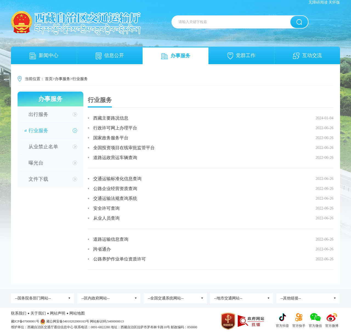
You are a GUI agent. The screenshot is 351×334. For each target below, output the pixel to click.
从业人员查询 (106, 218)
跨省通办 (102, 249)
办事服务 (175, 56)
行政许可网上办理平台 (115, 128)
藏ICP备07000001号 (25, 321)
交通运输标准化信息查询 (117, 178)
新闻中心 (44, 56)
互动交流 (307, 56)
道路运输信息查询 (110, 239)
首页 (49, 79)
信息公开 (110, 56)
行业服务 (80, 79)
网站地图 (77, 313)
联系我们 (18, 313)
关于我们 (38, 313)
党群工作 (242, 56)
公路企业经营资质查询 (115, 188)
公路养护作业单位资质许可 (119, 259)
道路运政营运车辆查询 (115, 157)
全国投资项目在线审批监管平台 (124, 147)
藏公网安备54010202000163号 (67, 321)
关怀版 (334, 2)
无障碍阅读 (318, 2)
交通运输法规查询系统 (115, 198)
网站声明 (57, 313)
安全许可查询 (106, 208)
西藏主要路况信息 (110, 118)
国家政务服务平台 (110, 137)
